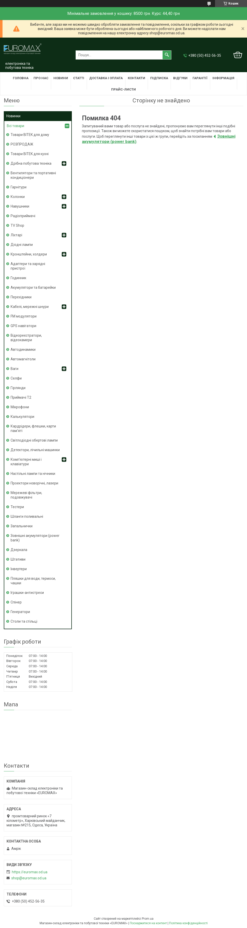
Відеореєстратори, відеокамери (26, 337)
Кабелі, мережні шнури (30, 307)
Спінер (16, 602)
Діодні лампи (22, 245)
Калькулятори (22, 417)
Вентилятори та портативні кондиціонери (33, 175)
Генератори (20, 612)
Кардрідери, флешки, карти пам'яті (33, 428)
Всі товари (15, 126)
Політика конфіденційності (188, 923)
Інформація (223, 78)
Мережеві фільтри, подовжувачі (26, 495)
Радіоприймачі (23, 216)
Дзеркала (19, 550)
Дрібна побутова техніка (31, 163)
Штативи (18, 559)
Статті (78, 78)
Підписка (159, 78)
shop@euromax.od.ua (28, 878)
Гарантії (200, 78)
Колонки (18, 197)
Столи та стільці (24, 621)
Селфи (16, 378)
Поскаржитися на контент (148, 923)
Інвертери (19, 569)
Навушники (20, 206)
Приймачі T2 (21, 397)
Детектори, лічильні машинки (35, 450)
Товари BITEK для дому (30, 135)
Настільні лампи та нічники (33, 474)
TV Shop (17, 225)
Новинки (13, 116)
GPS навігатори (23, 326)
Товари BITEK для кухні (30, 154)
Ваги (14, 369)
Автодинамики (23, 349)
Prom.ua (147, 918)
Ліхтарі (16, 235)
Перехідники (21, 297)
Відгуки (180, 78)
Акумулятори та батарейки (33, 287)
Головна (20, 78)
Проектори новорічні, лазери (34, 483)
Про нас (41, 78)
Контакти (136, 78)
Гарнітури (18, 187)
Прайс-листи (123, 89)
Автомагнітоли (23, 359)
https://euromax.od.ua (29, 872)
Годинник (18, 278)
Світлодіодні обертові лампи (34, 440)
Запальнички (22, 526)
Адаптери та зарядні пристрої (28, 266)
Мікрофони (20, 407)
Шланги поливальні (27, 516)
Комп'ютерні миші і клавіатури (26, 461)
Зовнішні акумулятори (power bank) (35, 538)
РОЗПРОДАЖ (22, 144)
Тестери (17, 507)
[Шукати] (167, 55)
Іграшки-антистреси (27, 593)
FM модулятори (24, 316)
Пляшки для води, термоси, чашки (33, 580)
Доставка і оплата (106, 78)
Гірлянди (18, 388)
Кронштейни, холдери (29, 254)
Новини (60, 78)
